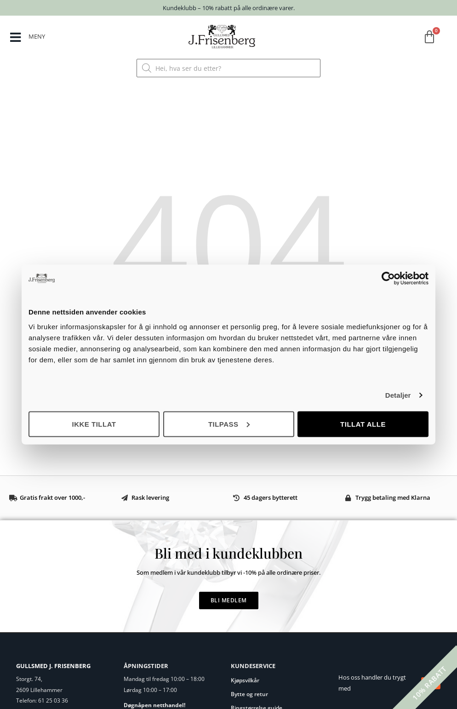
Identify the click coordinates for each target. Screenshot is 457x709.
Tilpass (229, 424)
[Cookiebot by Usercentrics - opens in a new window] (388, 279)
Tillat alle (363, 424)
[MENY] (15, 37)
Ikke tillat (94, 424)
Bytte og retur (249, 694)
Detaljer (398, 395)
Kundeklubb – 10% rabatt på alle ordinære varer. (229, 8)
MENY (37, 36)
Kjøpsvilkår (245, 680)
